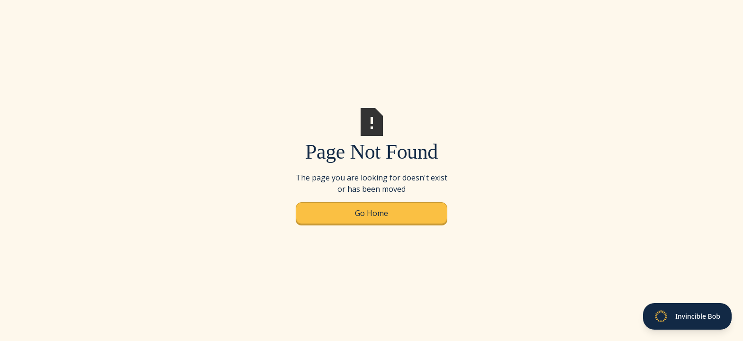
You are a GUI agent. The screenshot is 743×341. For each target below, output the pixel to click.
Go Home (371, 213)
